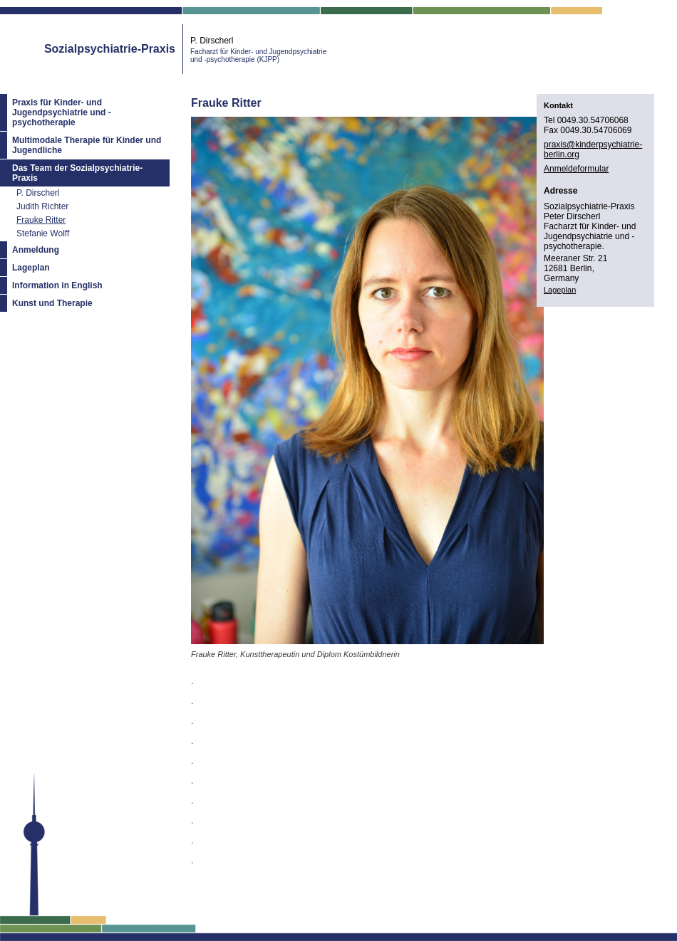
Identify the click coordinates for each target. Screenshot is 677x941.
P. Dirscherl (37, 193)
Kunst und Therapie (52, 303)
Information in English (57, 285)
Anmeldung (35, 250)
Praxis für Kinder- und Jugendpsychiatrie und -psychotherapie (61, 112)
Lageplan (31, 268)
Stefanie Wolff (42, 233)
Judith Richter (42, 206)
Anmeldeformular (576, 169)
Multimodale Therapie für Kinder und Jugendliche (86, 145)
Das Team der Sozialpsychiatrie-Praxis (77, 173)
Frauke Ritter (41, 220)
